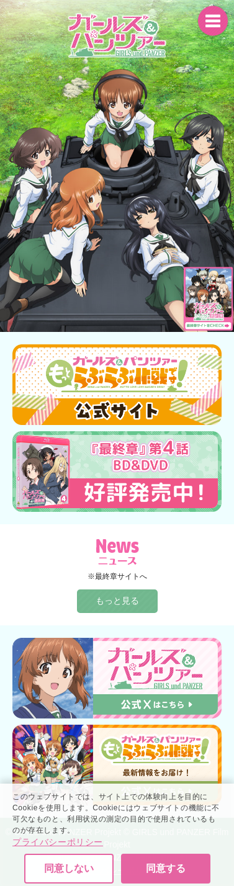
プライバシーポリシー (57, 862)
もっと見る (117, 601)
